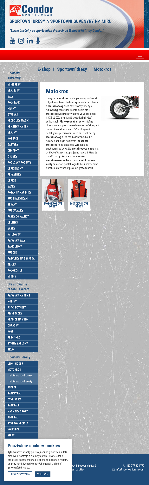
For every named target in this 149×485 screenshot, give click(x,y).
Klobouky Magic (18, 120)
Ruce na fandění (18, 198)
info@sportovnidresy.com (130, 469)
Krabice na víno (18, 319)
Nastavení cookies (74, 469)
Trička (12, 264)
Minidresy (14, 84)
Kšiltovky (14, 234)
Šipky (11, 435)
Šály (10, 96)
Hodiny (12, 301)
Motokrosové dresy (21, 375)
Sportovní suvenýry (15, 75)
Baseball (13, 405)
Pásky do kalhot (18, 216)
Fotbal (12, 387)
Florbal (13, 417)
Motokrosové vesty (21, 381)
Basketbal (14, 393)
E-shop (44, 69)
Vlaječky (14, 90)
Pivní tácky (15, 313)
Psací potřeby (17, 307)
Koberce (13, 138)
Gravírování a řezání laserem (18, 286)
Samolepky (15, 246)
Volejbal (14, 429)
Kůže (10, 331)
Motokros (14, 369)
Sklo (11, 349)
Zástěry (13, 144)
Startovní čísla (18, 423)
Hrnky (12, 108)
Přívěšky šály (16, 240)
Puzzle (12, 252)
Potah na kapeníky (19, 192)
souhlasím (42, 474)
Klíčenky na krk (18, 126)
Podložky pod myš (19, 162)
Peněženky (14, 174)
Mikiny (12, 276)
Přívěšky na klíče (19, 295)
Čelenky (13, 222)
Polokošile (15, 270)
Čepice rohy (15, 168)
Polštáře (14, 102)
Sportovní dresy (72, 69)
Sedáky (12, 204)
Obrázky (13, 325)
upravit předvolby (20, 474)
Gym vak (13, 114)
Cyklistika (14, 399)
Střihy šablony (18, 343)
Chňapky (13, 150)
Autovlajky (15, 210)
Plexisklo (14, 337)
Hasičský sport (18, 411)
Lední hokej (15, 363)
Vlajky (12, 132)
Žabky (11, 228)
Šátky (11, 186)
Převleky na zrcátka (21, 258)
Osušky (12, 156)
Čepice (12, 180)
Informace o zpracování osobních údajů (74, 465)
